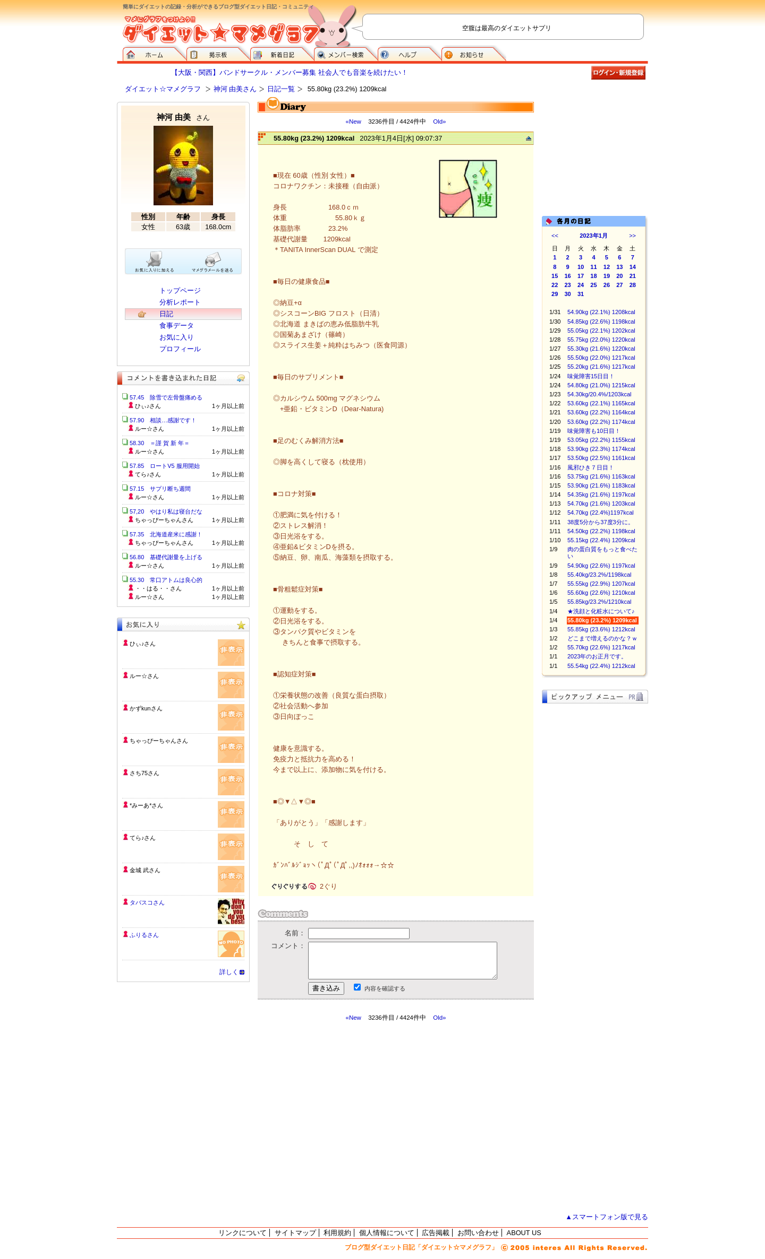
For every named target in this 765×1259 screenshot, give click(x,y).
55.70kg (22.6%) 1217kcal (601, 647)
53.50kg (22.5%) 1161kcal (601, 458)
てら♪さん (143, 838)
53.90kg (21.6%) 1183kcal (601, 485)
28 (633, 285)
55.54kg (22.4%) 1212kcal (601, 666)
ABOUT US (524, 1233)
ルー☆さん (144, 676)
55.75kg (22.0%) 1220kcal (601, 339)
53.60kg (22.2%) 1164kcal (601, 412)
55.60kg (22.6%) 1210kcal (601, 592)
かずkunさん (146, 708)
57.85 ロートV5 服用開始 (165, 466)
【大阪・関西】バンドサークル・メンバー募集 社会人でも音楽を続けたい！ (289, 72)
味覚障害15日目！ (591, 376)
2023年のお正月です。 (597, 656)
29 (554, 294)
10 (580, 267)
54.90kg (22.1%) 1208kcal (601, 312)
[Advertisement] (357, 1117)
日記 (166, 314)
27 (619, 285)
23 (568, 285)
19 (607, 276)
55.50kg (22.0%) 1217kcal (601, 357)
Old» (439, 121)
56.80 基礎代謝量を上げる (166, 557)
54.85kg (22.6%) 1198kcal (601, 321)
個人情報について (386, 1233)
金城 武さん (145, 870)
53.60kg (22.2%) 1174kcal (601, 422)
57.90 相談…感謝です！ (163, 420)
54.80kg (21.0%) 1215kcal (601, 385)
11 (593, 267)
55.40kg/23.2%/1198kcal (599, 574)
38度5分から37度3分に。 (600, 522)
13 (619, 267)
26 (607, 285)
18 (593, 276)
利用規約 (337, 1233)
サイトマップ (295, 1233)
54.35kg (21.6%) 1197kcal (601, 494)
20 (619, 276)
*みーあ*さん (146, 805)
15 (554, 276)
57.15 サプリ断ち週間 (160, 488)
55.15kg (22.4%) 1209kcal (601, 540)
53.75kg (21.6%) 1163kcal (601, 476)
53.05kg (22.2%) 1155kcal (601, 440)
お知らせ (473, 53)
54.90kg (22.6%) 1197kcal (601, 565)
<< (554, 235)
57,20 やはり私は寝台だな (166, 511)
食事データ (176, 325)
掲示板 (218, 53)
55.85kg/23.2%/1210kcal (599, 601)
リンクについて (242, 1233)
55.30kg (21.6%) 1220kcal (601, 348)
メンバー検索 (346, 53)
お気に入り (176, 337)
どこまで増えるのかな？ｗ (602, 638)
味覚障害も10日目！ (593, 431)
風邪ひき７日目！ (590, 467)
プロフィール (180, 349)
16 (568, 276)
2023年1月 (594, 235)
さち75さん (144, 773)
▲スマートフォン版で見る (606, 1217)
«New (353, 121)
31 (580, 294)
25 (593, 285)
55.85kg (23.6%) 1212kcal (601, 629)
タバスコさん (147, 902)
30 (568, 294)
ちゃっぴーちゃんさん (159, 740)
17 (580, 276)
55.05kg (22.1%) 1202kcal (601, 330)
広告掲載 (435, 1233)
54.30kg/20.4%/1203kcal (599, 394)
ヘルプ (409, 53)
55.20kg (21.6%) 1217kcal (601, 366)
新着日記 (282, 53)
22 (554, 285)
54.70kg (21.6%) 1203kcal (601, 503)
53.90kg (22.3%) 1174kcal (601, 449)
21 (633, 276)
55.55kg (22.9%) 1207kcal (601, 583)
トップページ (180, 290)
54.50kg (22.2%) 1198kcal (601, 531)
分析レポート (180, 302)
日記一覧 (281, 89)
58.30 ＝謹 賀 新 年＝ (160, 443)
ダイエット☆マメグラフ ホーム (154, 53)
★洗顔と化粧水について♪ (601, 611)
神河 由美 (183, 116)
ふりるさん (144, 935)
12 (607, 267)
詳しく (229, 972)
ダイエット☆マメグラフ (163, 89)
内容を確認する (384, 988)
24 (580, 285)
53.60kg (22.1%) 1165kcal (601, 403)
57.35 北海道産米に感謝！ (166, 534)
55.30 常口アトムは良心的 (166, 580)
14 (633, 267)
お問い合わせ (478, 1233)
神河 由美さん (235, 89)
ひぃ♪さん (143, 643)
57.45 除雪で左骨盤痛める (166, 397)
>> (632, 235)
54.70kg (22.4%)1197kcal (600, 512)
